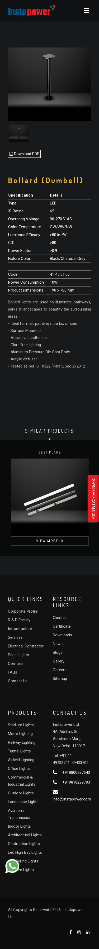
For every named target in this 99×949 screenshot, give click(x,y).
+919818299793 (76, 782)
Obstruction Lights (24, 843)
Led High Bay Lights (25, 852)
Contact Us (17, 681)
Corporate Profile (23, 611)
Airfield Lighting (21, 759)
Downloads (62, 635)
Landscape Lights (23, 801)
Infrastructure (20, 628)
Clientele (15, 663)
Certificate (62, 626)
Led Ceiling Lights (23, 861)
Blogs (58, 652)
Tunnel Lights (19, 751)
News (58, 643)
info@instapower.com (72, 799)
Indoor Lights (19, 826)
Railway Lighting (21, 742)
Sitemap (60, 678)
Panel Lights (18, 654)
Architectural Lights (25, 835)
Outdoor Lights (21, 793)
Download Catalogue (93, 498)
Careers (60, 669)
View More (47, 541)
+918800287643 (76, 772)
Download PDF (24, 153)
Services (15, 637)
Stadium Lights (21, 725)
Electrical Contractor (26, 646)
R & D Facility (19, 620)
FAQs (12, 672)
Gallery (58, 661)
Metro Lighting (20, 733)
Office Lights (19, 768)
